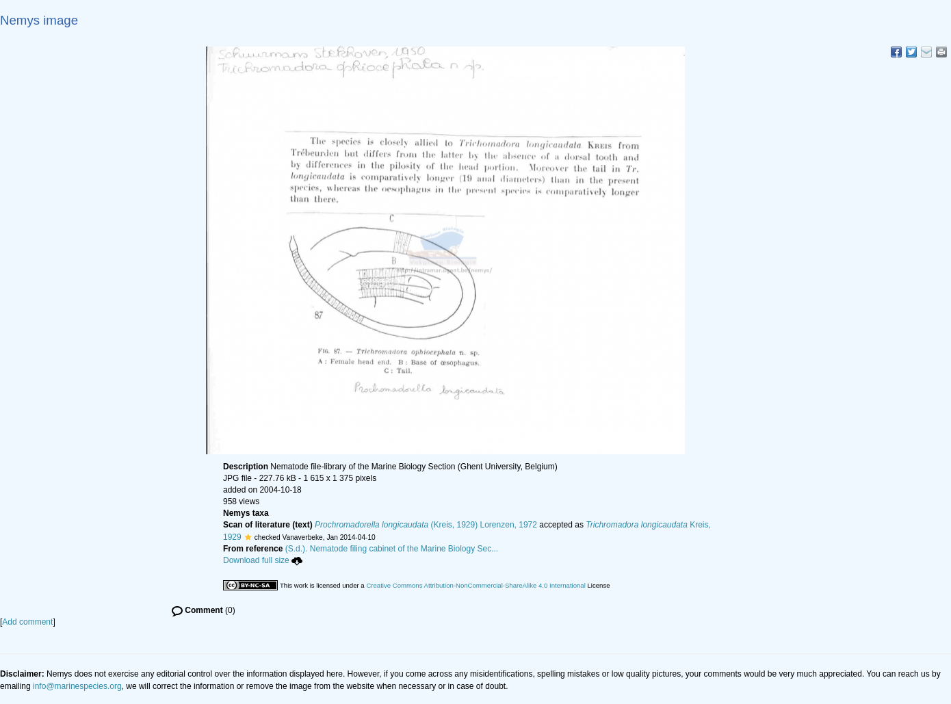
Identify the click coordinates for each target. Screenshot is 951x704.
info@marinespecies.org (77, 686)
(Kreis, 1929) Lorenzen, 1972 (426, 525)
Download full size (262, 560)
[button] (248, 537)
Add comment (27, 622)
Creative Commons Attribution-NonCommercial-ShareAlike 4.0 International (475, 585)
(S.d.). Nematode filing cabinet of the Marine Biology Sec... (392, 548)
